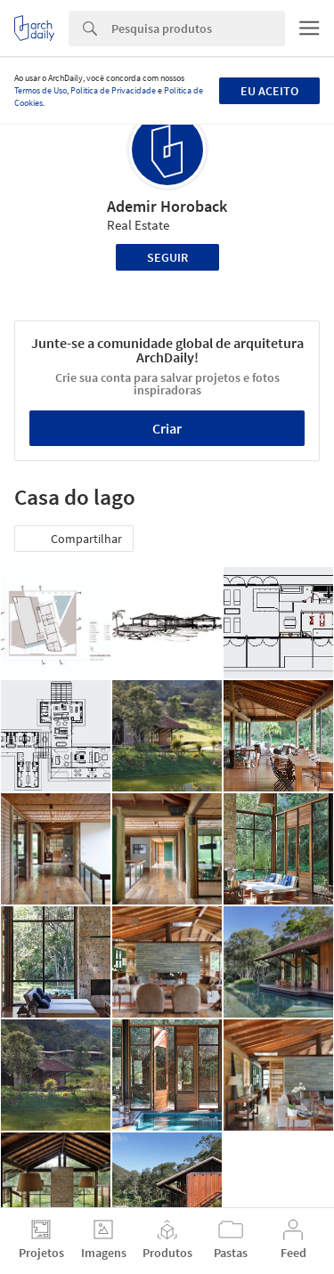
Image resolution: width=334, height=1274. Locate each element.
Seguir (167, 257)
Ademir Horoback (167, 206)
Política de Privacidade (113, 90)
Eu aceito (269, 91)
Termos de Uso (40, 90)
